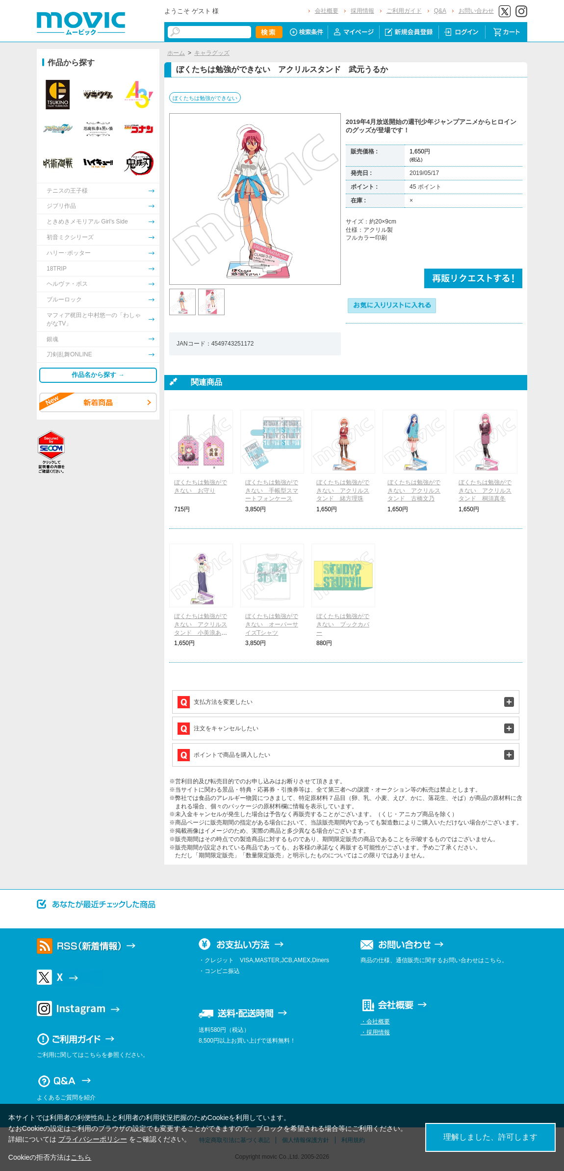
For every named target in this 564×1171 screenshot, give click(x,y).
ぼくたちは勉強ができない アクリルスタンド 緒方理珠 (342, 490)
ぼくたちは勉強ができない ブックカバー (342, 624)
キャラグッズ (212, 53)
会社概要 (326, 10)
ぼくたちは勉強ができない (205, 98)
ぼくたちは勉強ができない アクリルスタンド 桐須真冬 (485, 490)
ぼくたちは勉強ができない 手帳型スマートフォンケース (271, 490)
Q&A (440, 10)
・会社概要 (375, 1021)
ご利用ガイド (404, 10)
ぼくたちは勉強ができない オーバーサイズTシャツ (271, 624)
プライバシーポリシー (92, 1139)
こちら (81, 1157)
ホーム (176, 53)
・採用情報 (375, 1032)
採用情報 (362, 10)
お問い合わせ (476, 10)
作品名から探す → (98, 374)
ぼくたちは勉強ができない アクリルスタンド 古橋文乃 (413, 490)
